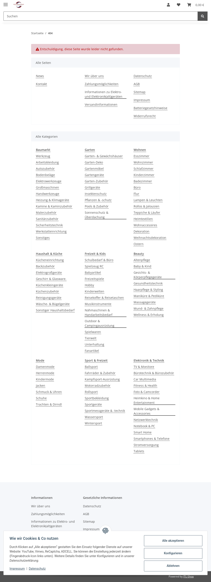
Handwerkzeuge (47, 194)
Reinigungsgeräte (48, 298)
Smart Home (143, 432)
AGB (137, 84)
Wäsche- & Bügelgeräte (53, 304)
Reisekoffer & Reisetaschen (104, 298)
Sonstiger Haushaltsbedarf (55, 310)
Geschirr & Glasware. (51, 279)
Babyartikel (93, 272)
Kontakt (41, 84)
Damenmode (45, 367)
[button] (168, 4)
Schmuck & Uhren (49, 392)
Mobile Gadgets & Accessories (146, 411)
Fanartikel (92, 351)
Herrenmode (45, 373)
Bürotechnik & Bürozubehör (154, 373)
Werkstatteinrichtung (51, 231)
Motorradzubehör (97, 385)
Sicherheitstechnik (49, 225)
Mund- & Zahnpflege (148, 308)
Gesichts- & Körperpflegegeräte (148, 274)
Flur (136, 194)
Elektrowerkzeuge (48, 181)
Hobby (89, 285)
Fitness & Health (145, 385)
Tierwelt (90, 338)
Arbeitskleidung (47, 162)
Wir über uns (94, 76)
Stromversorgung (146, 445)
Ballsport (91, 367)
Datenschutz (38, 568)
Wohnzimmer (143, 162)
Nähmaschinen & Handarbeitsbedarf (98, 312)
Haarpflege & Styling (148, 290)
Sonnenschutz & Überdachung (96, 214)
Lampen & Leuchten (148, 200)
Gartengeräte (94, 175)
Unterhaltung (94, 344)
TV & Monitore (144, 367)
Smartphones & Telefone (151, 438)
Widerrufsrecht (145, 116)
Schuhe (41, 398)
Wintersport (93, 423)
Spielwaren (93, 332)
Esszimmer (141, 156)
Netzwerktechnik (146, 420)
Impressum (18, 568)
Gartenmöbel (94, 169)
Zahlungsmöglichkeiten (101, 84)
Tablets (139, 451)
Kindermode (45, 379)
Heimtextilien (143, 219)
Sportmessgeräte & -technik (105, 411)
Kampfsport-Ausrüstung (102, 379)
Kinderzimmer (144, 175)
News (40, 76)
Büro (137, 187)
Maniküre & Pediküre (149, 296)
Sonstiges (43, 238)
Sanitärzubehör (47, 219)
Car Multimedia (145, 379)
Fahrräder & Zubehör (100, 373)
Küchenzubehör (47, 291)
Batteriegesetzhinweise (150, 108)
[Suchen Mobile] (100, 16)
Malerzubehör (46, 212)
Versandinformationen (101, 104)
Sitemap (139, 92)
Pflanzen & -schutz (98, 200)
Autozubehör (45, 169)
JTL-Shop (188, 576)
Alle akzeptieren (172, 540)
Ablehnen (172, 565)
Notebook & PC (144, 426)
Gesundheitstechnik (148, 283)
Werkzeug (43, 156)
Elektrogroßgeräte (49, 272)
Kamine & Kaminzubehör (54, 206)
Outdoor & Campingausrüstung (99, 323)
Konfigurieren (172, 553)
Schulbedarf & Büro (99, 260)
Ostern (139, 244)
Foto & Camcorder (147, 392)
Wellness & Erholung (149, 315)
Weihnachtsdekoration (150, 238)
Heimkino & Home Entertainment (147, 400)
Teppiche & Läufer (147, 212)
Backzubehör (45, 266)
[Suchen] (203, 16)
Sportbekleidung (97, 398)
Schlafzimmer (143, 169)
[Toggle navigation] (5, 2)
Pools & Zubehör (97, 206)
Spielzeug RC (94, 266)
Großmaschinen (47, 187)
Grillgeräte (92, 187)
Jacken (40, 385)
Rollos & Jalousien (146, 206)
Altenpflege (142, 260)
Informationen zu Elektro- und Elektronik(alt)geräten (103, 94)
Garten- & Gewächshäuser (104, 156)
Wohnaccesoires (145, 225)
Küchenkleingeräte (49, 285)
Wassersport (94, 417)
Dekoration (141, 231)
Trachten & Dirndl (49, 404)
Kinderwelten (94, 291)
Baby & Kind (142, 266)
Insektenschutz (96, 194)
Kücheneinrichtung (50, 260)
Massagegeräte (145, 302)
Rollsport (91, 392)
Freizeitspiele (94, 279)
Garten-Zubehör (96, 181)
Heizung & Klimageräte (52, 200)
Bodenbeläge (45, 175)
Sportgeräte (93, 404)
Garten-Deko (94, 162)
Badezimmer (143, 181)
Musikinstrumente (98, 304)
